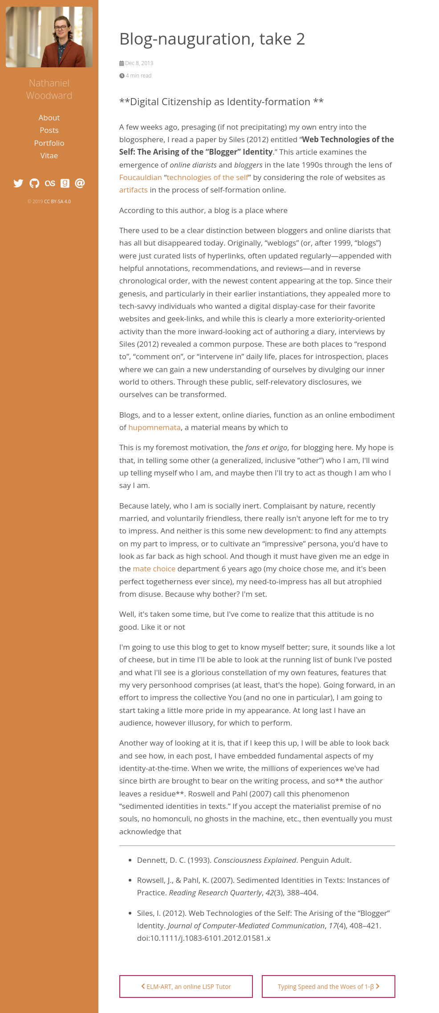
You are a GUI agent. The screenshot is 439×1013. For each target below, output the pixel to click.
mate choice (154, 568)
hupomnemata (154, 427)
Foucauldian (140, 177)
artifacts (133, 190)
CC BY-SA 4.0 (57, 201)
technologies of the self (207, 177)
